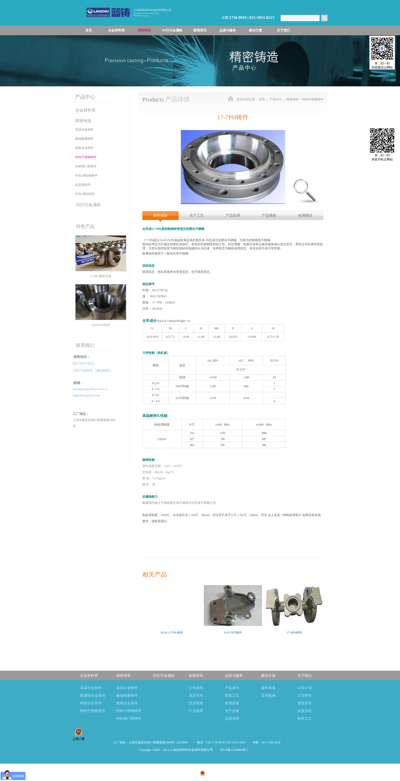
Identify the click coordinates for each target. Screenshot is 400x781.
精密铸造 (292, 99)
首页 (88, 30)
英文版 (321, 9)
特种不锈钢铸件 (312, 99)
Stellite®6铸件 (100, 325)
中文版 (309, 9)
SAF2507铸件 (233, 632)
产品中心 (276, 99)
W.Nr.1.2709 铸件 (171, 632)
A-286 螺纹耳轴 (100, 276)
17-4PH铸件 (294, 632)
